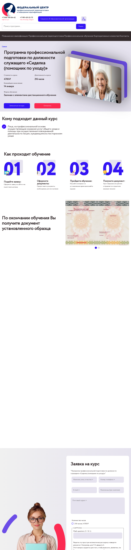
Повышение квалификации (15, 36)
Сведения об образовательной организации (57, 19)
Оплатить (47, 105)
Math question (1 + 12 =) (82, 531)
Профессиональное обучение (78, 36)
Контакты (124, 36)
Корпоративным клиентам (106, 36)
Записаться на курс (16, 105)
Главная (4, 46)
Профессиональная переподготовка (46, 36)
